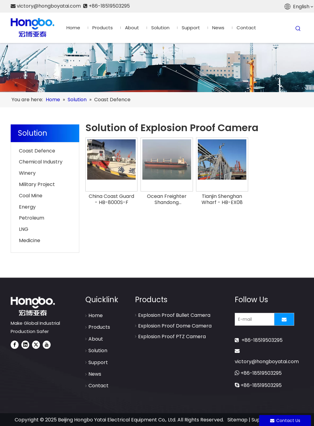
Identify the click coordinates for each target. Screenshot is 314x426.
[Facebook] (15, 345)
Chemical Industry (40, 161)
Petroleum (31, 217)
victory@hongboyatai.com (267, 361)
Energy (27, 206)
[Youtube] (47, 345)
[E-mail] (253, 319)
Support (98, 362)
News (94, 374)
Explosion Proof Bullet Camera (174, 315)
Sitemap (237, 419)
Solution (97, 350)
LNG (23, 229)
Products (99, 327)
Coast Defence (37, 150)
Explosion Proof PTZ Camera (172, 336)
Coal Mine (30, 195)
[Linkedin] (25, 345)
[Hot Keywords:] (298, 29)
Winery (27, 173)
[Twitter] (36, 345)
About (95, 338)
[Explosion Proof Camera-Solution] (157, 67)
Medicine (29, 240)
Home (95, 315)
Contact (98, 385)
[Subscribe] (284, 319)
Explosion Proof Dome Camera (175, 325)
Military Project (37, 184)
